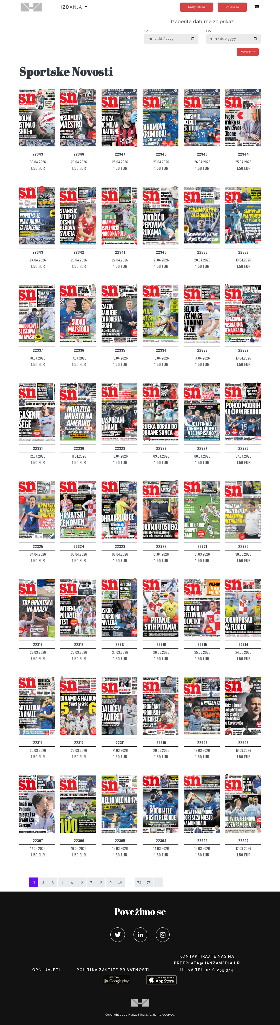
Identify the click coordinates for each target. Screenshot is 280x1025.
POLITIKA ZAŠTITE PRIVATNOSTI (113, 970)
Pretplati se (196, 7)
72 (139, 882)
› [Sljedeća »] (158, 882)
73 (149, 882)
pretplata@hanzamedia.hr (207, 963)
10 (120, 882)
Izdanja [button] (72, 7)
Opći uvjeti (46, 970)
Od (146, 31)
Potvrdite (247, 52)
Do (208, 31)
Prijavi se (232, 7)
